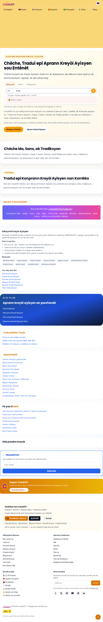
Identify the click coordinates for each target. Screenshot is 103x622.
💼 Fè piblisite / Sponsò (16, 518)
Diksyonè (10, 85)
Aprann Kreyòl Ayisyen (36, 129)
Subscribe (51, 471)
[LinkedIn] (84, 593)
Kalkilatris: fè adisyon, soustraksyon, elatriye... (20, 344)
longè (24, 213)
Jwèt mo (6, 542)
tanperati (63, 213)
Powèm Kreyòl (61, 523)
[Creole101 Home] (8, 3)
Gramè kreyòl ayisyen (11, 421)
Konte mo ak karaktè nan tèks (14, 337)
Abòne (95, 583)
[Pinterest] (78, 593)
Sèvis (55, 549)
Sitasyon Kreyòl (35, 523)
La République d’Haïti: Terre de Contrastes (19, 396)
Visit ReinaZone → (19, 490)
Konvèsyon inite (9, 565)
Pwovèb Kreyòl (11, 523)
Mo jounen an (8, 539)
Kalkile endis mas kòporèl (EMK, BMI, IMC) (18, 341)
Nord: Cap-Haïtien (9, 366)
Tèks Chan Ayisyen (9, 288)
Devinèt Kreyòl (48, 523)
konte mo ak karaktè (50, 216)
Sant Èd (56, 546)
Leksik (20, 84)
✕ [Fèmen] (99, 208)
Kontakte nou (93, 588)
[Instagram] (67, 593)
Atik (54, 542)
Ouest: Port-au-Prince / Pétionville (15, 379)
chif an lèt (52, 213)
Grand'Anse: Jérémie (10, 386)
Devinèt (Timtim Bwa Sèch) (12, 285)
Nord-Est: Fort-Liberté (10, 369)
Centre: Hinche (8, 376)
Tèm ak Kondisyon (60, 559)
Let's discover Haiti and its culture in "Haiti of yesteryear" (24, 411)
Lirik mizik (6, 562)
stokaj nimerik (84, 213)
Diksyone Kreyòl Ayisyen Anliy (15, 321)
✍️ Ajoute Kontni (9, 589)
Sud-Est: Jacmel (8, 392)
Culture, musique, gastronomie (14, 359)
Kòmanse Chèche (13, 129)
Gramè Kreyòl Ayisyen (10, 276)
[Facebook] (55, 593)
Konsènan (57, 556)
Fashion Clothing (8, 424)
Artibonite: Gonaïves (10, 373)
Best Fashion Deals (9, 431)
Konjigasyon (31, 84)
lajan (44, 213)
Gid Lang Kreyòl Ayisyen (13, 317)
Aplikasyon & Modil (60, 539)
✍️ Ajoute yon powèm (11, 595)
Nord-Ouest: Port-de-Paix (12, 363)
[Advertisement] (51, 30)
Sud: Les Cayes (8, 389)
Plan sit (56, 552)
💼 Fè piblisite (8, 582)
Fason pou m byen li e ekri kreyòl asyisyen (19, 418)
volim (31, 213)
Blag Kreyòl (22, 523)
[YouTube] (72, 593)
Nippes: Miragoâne (9, 382)
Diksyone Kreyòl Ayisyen (13, 313)
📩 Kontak (47, 518)
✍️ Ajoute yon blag (10, 592)
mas (38, 213)
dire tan (72, 213)
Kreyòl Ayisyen (9, 309)
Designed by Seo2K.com (37, 606)
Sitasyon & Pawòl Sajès (11, 282)
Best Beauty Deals (9, 428)
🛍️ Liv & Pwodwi (9, 575)
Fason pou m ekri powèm (12, 414)
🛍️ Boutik (34, 518)
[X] (61, 593)
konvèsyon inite (13, 213)
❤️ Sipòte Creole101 (10, 579)
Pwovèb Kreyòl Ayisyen (11, 279)
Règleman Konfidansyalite (63, 562)
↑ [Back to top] (98, 617)
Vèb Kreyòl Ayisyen (9, 274)
